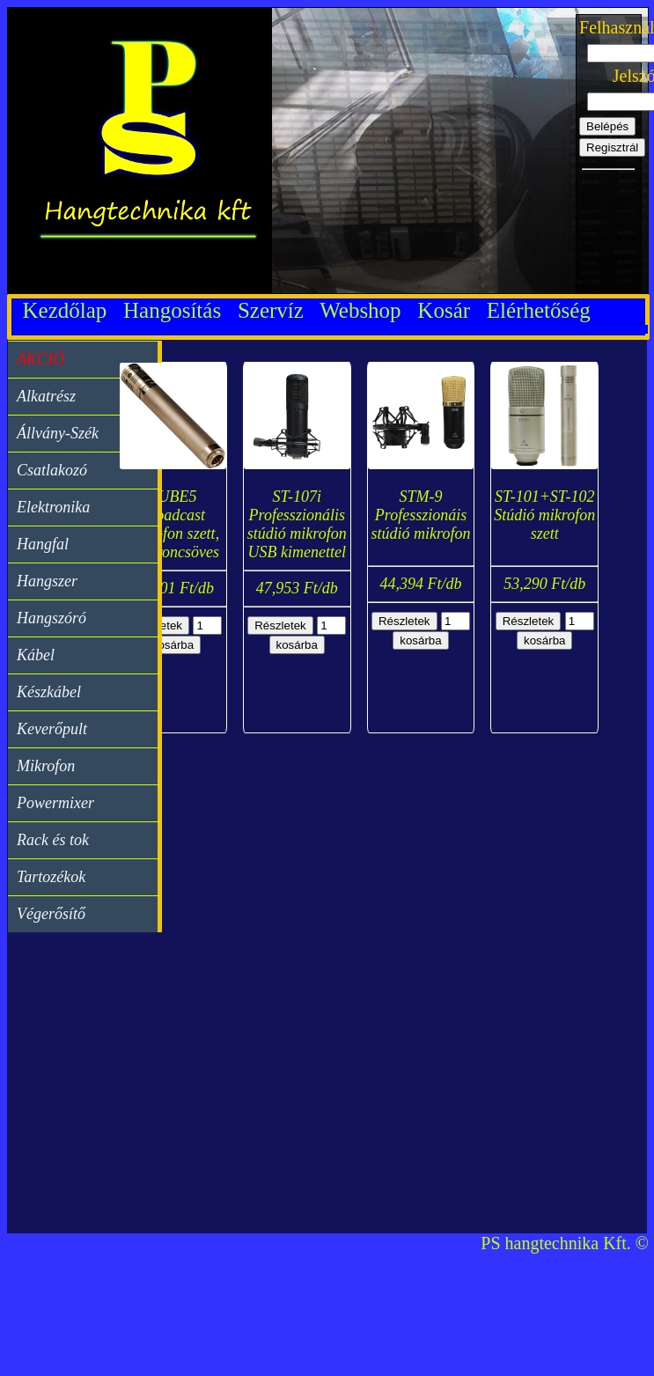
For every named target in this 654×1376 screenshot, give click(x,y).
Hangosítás (177, 310)
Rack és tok (53, 840)
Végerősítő (51, 914)
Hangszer (47, 581)
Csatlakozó (52, 470)
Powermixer (55, 803)
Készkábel (49, 692)
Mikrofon (46, 766)
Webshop (366, 310)
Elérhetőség (539, 310)
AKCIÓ (40, 359)
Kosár (449, 310)
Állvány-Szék (58, 433)
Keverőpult (52, 729)
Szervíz (276, 310)
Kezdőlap (64, 310)
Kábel (36, 655)
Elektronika (53, 507)
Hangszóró (51, 618)
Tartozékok (51, 877)
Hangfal (43, 544)
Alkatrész (46, 396)
